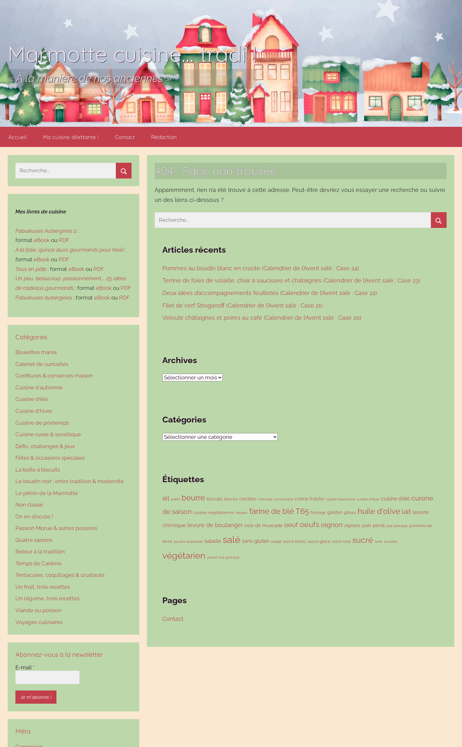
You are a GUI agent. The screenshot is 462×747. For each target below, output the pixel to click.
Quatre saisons (33, 540)
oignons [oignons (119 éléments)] (352, 525)
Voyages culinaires (39, 622)
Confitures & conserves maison (54, 375)
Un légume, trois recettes (47, 598)
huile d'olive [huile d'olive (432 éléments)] (379, 511)
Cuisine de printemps (42, 423)
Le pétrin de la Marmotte (46, 493)
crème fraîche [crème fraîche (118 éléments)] (309, 498)
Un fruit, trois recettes (42, 587)
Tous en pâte (31, 269)
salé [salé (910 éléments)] (231, 539)
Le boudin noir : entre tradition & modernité (69, 481)
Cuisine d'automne (39, 387)
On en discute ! (34, 516)
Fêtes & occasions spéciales (50, 458)
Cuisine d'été (31, 399)
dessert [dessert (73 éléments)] (242, 513)
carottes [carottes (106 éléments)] (248, 498)
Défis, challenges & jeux (45, 446)
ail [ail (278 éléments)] (165, 498)
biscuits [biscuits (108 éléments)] (215, 498)
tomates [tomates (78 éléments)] (391, 541)
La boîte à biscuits (37, 469)
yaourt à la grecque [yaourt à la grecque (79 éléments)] (223, 557)
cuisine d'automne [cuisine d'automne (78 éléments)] (340, 499)
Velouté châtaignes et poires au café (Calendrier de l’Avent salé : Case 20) (262, 317)
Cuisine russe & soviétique (48, 434)
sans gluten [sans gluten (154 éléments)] (255, 541)
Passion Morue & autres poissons (56, 528)
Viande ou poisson (38, 610)
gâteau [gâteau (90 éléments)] (350, 512)
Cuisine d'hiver (33, 411)
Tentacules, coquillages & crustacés (60, 575)
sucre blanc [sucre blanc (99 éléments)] (294, 541)
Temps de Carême (38, 563)
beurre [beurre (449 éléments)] (193, 497)
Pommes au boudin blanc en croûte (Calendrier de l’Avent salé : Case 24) (260, 268)
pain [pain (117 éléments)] (366, 525)
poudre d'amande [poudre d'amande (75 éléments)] (188, 542)
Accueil (17, 137)
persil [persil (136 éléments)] (379, 525)
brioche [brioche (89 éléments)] (231, 499)
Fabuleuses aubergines (43, 297)
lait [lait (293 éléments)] (406, 512)
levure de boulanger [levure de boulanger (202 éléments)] (215, 525)
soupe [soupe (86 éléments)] (276, 541)
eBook (42, 240)
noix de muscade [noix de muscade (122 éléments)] (263, 525)
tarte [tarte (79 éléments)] (378, 541)
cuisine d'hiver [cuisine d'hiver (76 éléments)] (368, 499)
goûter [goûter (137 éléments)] (334, 512)
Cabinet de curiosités (41, 364)
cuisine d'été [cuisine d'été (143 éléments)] (395, 499)
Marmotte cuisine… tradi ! (132, 53)
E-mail (24, 667)
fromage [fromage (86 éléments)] (318, 512)
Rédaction (164, 137)
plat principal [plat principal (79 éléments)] (396, 526)
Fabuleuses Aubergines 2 (46, 231)
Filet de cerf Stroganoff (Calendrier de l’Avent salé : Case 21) (243, 305)
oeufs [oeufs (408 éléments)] (309, 524)
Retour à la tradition (40, 551)
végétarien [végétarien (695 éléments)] (183, 555)
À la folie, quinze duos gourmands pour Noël (69, 250)
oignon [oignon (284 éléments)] (332, 525)
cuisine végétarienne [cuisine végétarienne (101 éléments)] (213, 512)
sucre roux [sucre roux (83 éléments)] (341, 541)
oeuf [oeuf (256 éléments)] (291, 525)
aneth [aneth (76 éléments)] (175, 499)
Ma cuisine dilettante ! (70, 137)
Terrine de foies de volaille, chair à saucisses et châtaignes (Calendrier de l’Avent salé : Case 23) (292, 280)
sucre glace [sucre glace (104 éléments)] (319, 541)
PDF (64, 240)
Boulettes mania (35, 352)
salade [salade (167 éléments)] (212, 541)
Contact (125, 137)
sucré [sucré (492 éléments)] (362, 540)
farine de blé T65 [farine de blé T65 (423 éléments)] (279, 511)
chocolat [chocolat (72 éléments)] (265, 499)
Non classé (29, 504)
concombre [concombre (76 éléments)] (283, 499)
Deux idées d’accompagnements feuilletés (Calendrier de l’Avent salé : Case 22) (270, 293)
